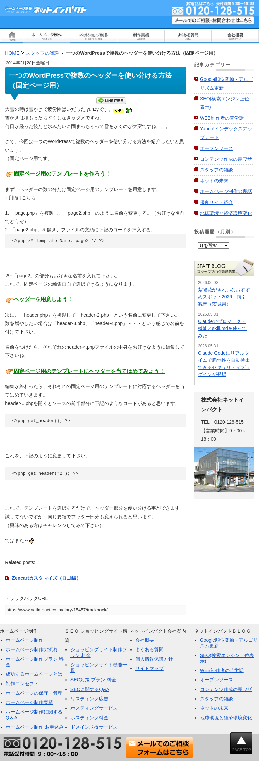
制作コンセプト (22, 683)
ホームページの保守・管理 (34, 693)
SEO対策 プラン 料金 (93, 680)
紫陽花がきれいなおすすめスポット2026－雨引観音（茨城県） (224, 297)
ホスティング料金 (89, 717)
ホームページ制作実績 (29, 702)
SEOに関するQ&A (89, 689)
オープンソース (216, 148)
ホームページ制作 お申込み (35, 727)
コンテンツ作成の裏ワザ (226, 159)
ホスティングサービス (94, 708)
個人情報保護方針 (154, 659)
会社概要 (144, 640)
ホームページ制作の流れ (32, 649)
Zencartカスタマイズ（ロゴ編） (46, 578)
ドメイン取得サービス (94, 727)
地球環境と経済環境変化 (226, 213)
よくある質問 (149, 649)
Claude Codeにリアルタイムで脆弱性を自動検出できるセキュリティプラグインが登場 (224, 363)
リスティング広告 (89, 698)
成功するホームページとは (34, 674)
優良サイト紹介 (216, 202)
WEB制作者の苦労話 (222, 118)
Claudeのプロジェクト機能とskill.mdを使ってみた (222, 328)
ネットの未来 (214, 180)
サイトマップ (149, 668)
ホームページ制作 (25, 640)
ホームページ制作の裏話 (226, 191)
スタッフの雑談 (216, 169)
